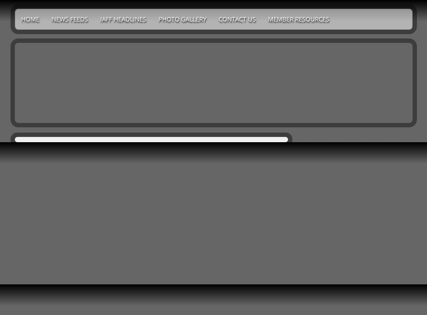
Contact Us (237, 19)
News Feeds (70, 19)
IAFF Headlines (123, 19)
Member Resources (298, 19)
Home (30, 19)
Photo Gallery (182, 19)
